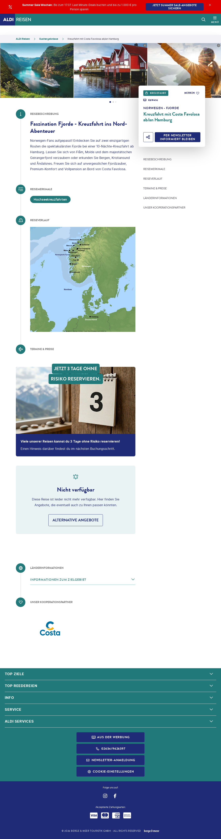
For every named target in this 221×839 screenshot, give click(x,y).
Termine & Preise (155, 189)
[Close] (210, 5)
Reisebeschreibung (157, 159)
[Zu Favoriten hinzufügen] (191, 93)
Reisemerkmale (154, 169)
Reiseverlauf (152, 179)
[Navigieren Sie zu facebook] (115, 795)
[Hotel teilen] (148, 137)
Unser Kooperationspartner (164, 208)
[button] (82, 580)
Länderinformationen (160, 198)
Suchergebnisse (48, 38)
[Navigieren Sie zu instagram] (105, 795)
